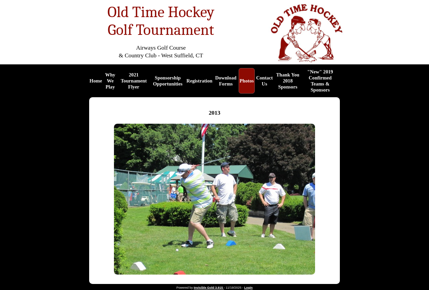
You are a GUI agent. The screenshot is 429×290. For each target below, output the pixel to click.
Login (248, 287)
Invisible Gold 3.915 (209, 287)
